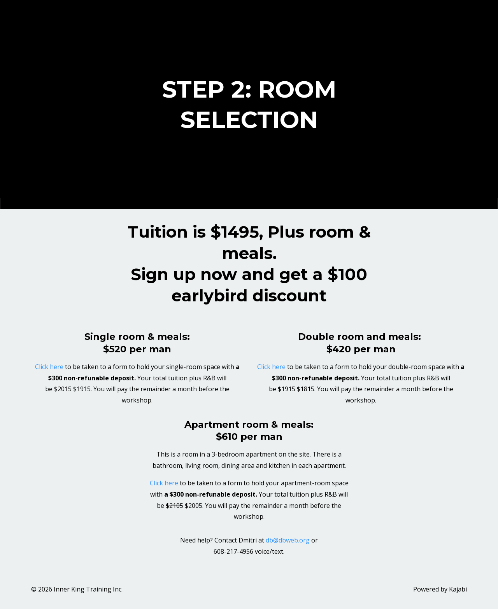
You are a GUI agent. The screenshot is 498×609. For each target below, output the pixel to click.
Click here (49, 366)
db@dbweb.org (288, 540)
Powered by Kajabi (440, 589)
